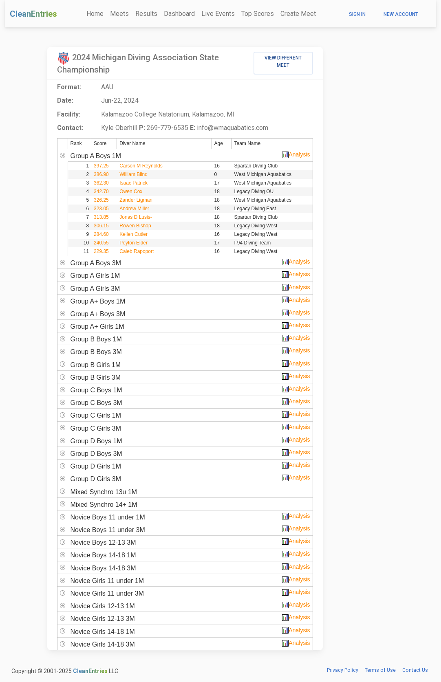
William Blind (133, 174)
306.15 (101, 226)
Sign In (357, 14)
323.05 (101, 208)
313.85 (101, 217)
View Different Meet (283, 61)
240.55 (101, 243)
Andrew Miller (134, 208)
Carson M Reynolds (140, 166)
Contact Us (415, 670)
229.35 (101, 251)
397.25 (101, 166)
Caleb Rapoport (136, 251)
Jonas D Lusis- (135, 217)
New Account (401, 14)
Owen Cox (130, 191)
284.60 (101, 234)
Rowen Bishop (135, 226)
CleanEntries (33, 14)
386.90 (101, 174)
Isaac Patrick (133, 183)
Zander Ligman (135, 200)
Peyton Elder (133, 243)
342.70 (101, 191)
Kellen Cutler (133, 234)
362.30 (101, 183)
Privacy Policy (342, 670)
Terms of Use (380, 670)
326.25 (101, 200)
